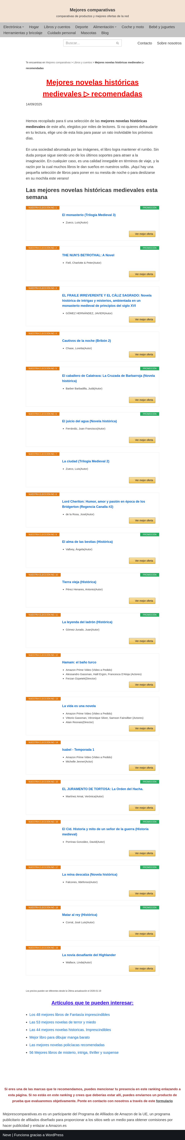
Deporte (81, 27)
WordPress (55, 1135)
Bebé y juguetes (162, 27)
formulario (164, 1101)
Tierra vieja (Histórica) (79, 582)
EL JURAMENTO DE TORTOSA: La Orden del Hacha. (102, 789)
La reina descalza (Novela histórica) (89, 874)
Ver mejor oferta (144, 233)
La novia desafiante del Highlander (89, 955)
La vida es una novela (79, 706)
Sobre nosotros (169, 43)
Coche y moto (133, 27)
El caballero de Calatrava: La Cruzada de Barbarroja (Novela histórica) (108, 378)
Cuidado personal (62, 33)
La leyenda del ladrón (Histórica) (87, 622)
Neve (7, 1135)
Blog (105, 33)
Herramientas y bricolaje (22, 33)
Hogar (34, 27)
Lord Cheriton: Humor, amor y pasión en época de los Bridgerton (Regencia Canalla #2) (103, 504)
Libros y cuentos (57, 27)
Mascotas (88, 33)
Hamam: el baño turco (79, 662)
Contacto (144, 43)
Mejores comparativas (58, 62)
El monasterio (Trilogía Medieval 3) (89, 215)
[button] (23, 27)
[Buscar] (88, 43)
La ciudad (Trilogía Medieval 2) (85, 461)
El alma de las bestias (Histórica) (87, 542)
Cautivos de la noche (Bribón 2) (86, 341)
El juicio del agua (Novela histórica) (89, 421)
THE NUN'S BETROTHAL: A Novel (88, 255)
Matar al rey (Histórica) (79, 915)
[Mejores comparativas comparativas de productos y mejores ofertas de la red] (92, 12)
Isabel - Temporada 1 (78, 749)
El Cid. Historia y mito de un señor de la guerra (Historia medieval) (105, 831)
